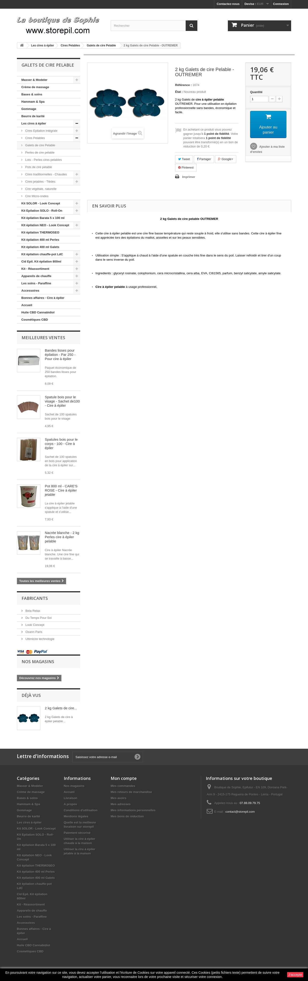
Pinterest (186, 167)
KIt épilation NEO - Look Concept (45, 225)
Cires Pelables (34, 138)
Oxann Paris (33, 632)
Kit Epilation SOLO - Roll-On (41, 210)
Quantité (256, 92)
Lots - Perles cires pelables (43, 160)
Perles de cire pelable (39, 152)
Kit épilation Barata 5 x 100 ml (42, 218)
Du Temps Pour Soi (38, 618)
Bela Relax (32, 611)
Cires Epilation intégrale (40, 130)
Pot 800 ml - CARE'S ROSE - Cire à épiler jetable (61, 490)
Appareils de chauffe (36, 276)
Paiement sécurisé (77, 832)
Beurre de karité (33, 116)
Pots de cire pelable (38, 167)
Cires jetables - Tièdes (39, 181)
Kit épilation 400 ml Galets (40, 247)
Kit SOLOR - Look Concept (40, 203)
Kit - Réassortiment (35, 269)
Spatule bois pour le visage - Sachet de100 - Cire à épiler (62, 401)
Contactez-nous (228, 4)
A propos (70, 804)
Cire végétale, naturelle (40, 189)
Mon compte (124, 778)
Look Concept (34, 625)
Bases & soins (31, 94)
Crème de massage (35, 87)
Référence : (183, 85)
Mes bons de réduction (127, 816)
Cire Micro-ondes (36, 196)
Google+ (225, 159)
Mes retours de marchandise (131, 792)
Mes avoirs (118, 798)
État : (179, 92)
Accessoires (30, 290)
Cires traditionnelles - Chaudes (45, 174)
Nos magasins (38, 661)
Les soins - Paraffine (36, 283)
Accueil (26, 305)
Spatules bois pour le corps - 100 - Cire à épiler (61, 443)
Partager (204, 159)
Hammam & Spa (33, 101)
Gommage (28, 109)
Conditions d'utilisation (81, 810)
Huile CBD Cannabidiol (38, 312)
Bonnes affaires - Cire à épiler (42, 298)
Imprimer (188, 177)
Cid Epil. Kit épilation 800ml (41, 261)
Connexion (281, 4)
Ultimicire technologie (39, 639)
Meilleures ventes (43, 337)
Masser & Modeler (34, 80)
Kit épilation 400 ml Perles (40, 239)
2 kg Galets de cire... (61, 708)
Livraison (70, 798)
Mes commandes (123, 786)
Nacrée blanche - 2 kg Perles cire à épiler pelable (62, 537)
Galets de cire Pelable (39, 145)
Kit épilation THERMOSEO (40, 232)
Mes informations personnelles (133, 810)
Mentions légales (76, 816)
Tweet (184, 159)
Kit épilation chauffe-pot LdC (42, 254)
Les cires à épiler (33, 123)
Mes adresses (121, 804)
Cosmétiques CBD (34, 319)
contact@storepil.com (240, 811)
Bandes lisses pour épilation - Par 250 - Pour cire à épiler (60, 354)
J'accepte (295, 975)
